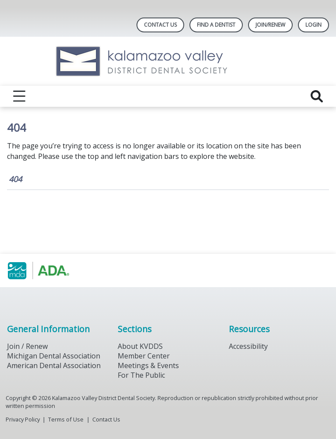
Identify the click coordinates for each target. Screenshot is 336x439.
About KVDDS (140, 346)
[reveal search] (316, 96)
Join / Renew (27, 346)
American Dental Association (54, 365)
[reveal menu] (19, 96)
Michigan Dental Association (53, 356)
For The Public (141, 375)
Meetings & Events (148, 365)
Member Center (144, 356)
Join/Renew (270, 24)
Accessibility (248, 346)
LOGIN (313, 24)
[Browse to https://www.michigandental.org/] (51, 270)
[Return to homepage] (168, 61)
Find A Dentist (216, 24)
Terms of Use (66, 419)
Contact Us (160, 24)
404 (15, 179)
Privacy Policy (23, 419)
